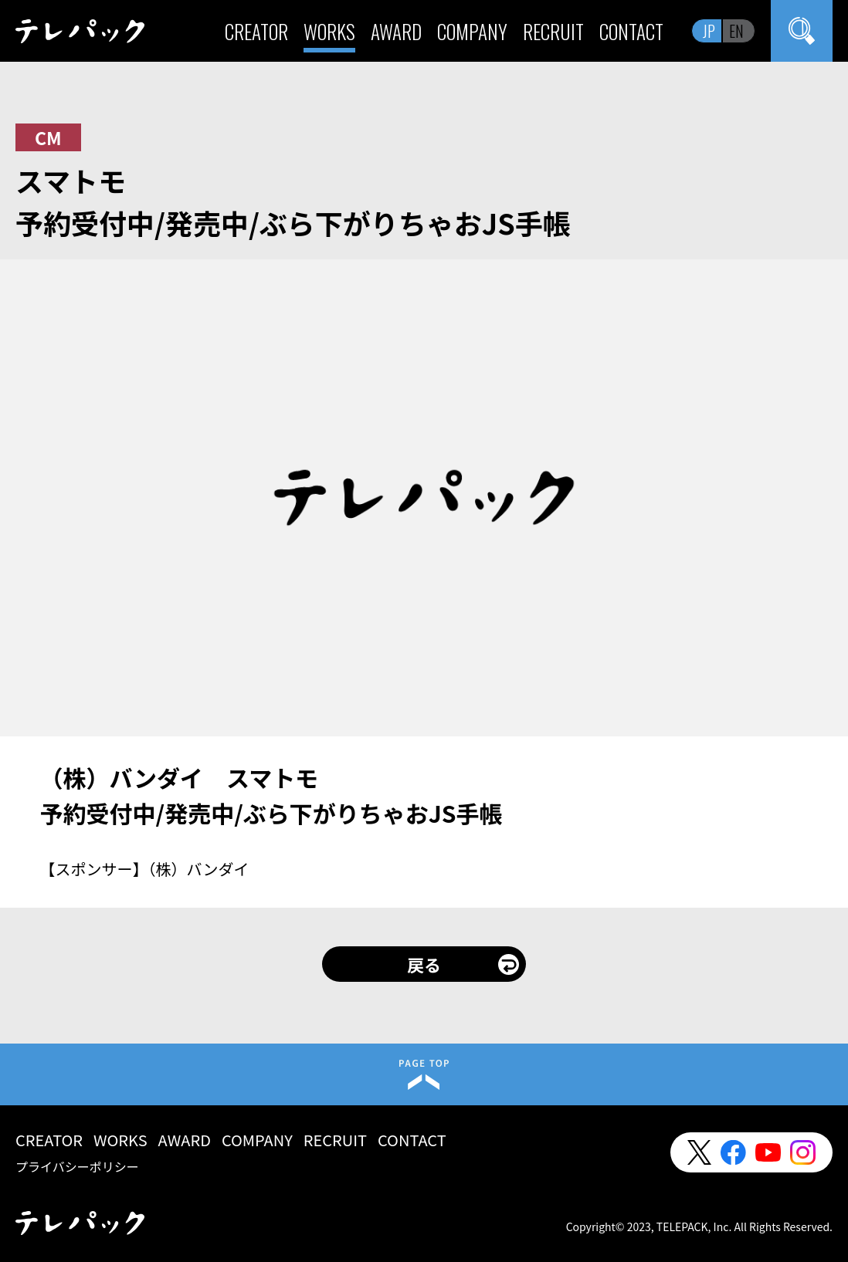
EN (736, 30)
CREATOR (256, 31)
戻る (424, 964)
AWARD (396, 31)
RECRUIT (553, 31)
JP (709, 30)
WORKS (329, 31)
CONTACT (631, 31)
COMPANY (472, 31)
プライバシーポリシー (77, 1166)
